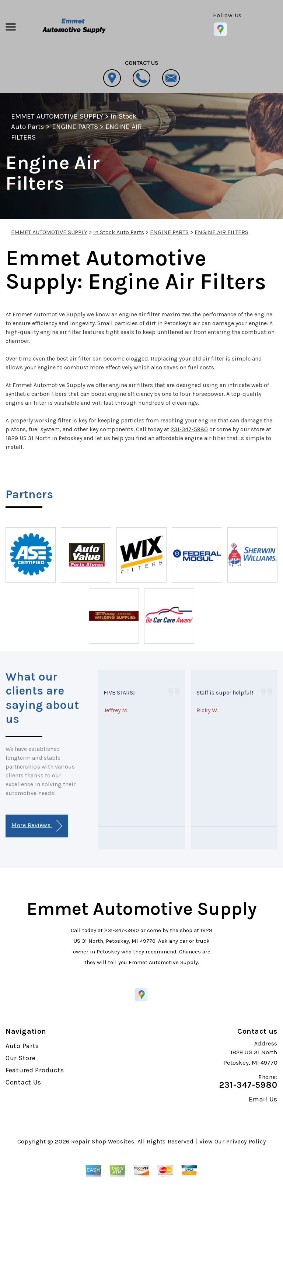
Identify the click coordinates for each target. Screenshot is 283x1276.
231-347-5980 (189, 429)
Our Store (20, 1058)
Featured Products (35, 1070)
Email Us (263, 1099)
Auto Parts (22, 1046)
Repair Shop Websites (102, 1141)
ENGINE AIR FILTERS (221, 232)
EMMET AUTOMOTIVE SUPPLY (57, 116)
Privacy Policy (246, 1141)
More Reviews (36, 826)
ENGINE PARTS (75, 127)
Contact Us (23, 1082)
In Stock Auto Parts (118, 232)
